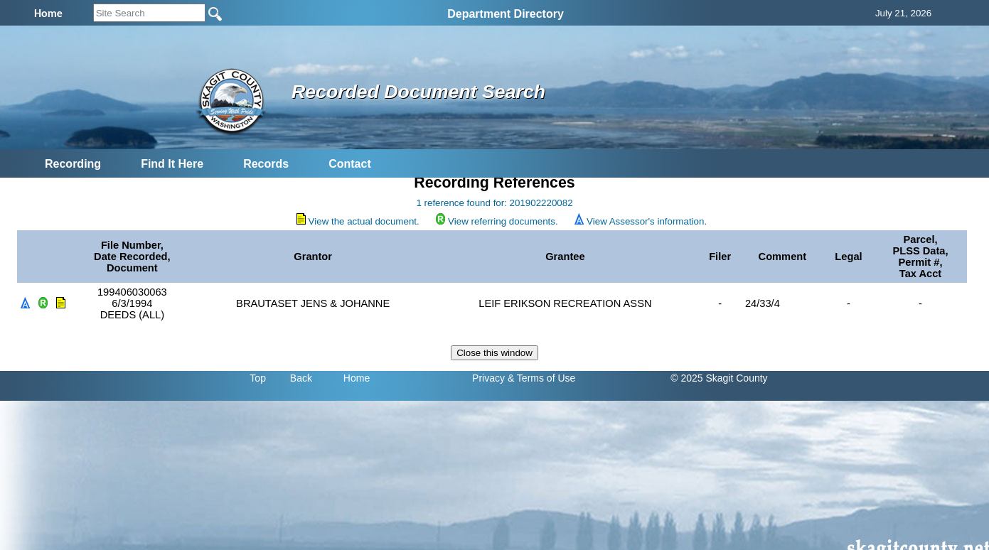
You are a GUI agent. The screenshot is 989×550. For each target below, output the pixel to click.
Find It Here (172, 164)
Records (266, 164)
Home (356, 378)
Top (258, 378)
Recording (73, 164)
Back (301, 378)
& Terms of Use (541, 378)
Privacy (488, 378)
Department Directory (505, 14)
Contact (349, 164)
